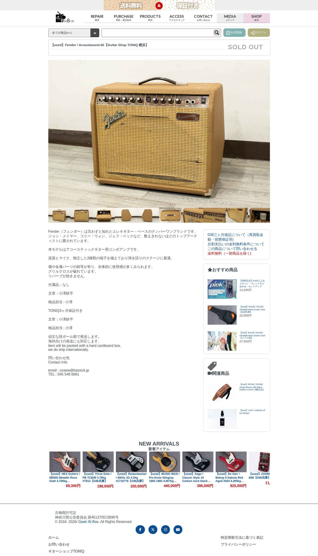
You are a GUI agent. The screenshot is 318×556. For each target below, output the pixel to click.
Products (150, 18)
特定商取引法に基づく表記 (242, 537)
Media (230, 18)
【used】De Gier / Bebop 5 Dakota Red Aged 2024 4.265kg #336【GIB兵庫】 (229, 479)
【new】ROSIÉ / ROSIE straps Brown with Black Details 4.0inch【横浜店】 (252, 387)
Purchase (123, 18)
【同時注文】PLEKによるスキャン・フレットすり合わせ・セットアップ (252, 283)
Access (177, 18)
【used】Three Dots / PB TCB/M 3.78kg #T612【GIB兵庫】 (97, 477)
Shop (256, 18)
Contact (203, 18)
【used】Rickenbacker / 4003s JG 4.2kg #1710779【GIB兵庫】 (131, 477)
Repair (97, 18)
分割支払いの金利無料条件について (236, 244)
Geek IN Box (88, 522)
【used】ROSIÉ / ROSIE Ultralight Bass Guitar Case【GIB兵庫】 (252, 309)
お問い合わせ (59, 544)
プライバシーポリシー (238, 544)
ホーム (53, 537)
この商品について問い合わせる (232, 249)
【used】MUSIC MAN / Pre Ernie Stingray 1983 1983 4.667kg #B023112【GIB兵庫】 (164, 479)
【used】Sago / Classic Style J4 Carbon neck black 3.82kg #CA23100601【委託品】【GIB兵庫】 (197, 480)
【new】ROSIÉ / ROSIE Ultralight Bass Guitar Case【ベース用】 (252, 335)
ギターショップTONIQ (66, 551)
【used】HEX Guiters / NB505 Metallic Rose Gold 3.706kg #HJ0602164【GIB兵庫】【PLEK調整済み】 (64, 481)
